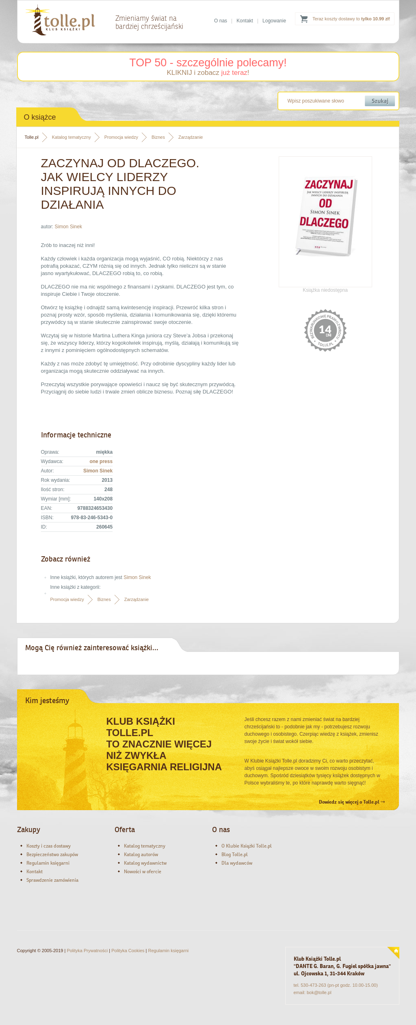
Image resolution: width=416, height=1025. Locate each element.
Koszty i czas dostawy (48, 846)
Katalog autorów (141, 854)
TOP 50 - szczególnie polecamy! (208, 63)
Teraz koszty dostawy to (351, 18)
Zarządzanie (190, 137)
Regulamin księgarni (47, 863)
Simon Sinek (68, 226)
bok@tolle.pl (319, 992)
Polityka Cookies (127, 950)
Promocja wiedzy (121, 137)
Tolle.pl (32, 137)
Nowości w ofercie (142, 871)
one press (101, 461)
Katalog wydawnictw (145, 863)
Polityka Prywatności (87, 950)
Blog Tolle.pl (234, 854)
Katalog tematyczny (71, 137)
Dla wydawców (236, 863)
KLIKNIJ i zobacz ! (208, 72)
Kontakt (244, 21)
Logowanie (274, 21)
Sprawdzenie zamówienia (52, 880)
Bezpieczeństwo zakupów (52, 854)
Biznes (158, 137)
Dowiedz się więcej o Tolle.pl (352, 802)
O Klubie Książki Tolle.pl (246, 846)
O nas (220, 21)
